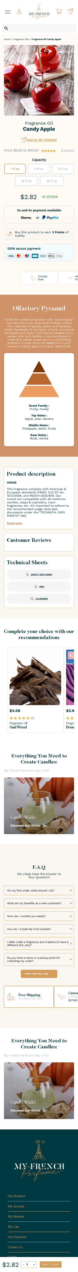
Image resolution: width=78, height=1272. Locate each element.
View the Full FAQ (39, 973)
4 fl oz (38, 168)
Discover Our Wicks (28, 825)
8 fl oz (62, 168)
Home (7, 39)
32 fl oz (51, 181)
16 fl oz (26, 181)
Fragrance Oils (21, 39)
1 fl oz (15, 168)
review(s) (67, 150)
